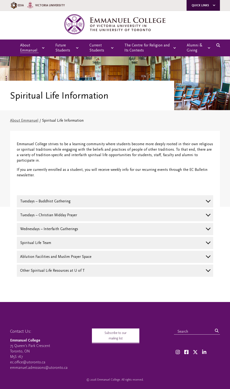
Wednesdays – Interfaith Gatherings (49, 229)
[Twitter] (195, 352)
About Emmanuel (24, 120)
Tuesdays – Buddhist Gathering (45, 201)
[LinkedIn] (204, 352)
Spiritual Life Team (35, 243)
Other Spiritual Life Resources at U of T (52, 270)
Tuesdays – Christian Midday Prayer (48, 215)
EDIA (17, 5)
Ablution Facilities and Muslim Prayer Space (55, 256)
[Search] (217, 331)
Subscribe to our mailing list (116, 335)
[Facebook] (186, 352)
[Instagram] (178, 352)
